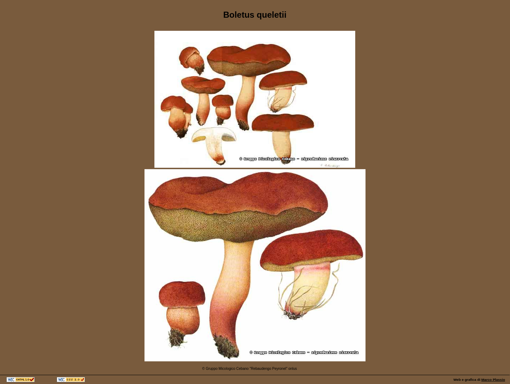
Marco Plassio (493, 380)
